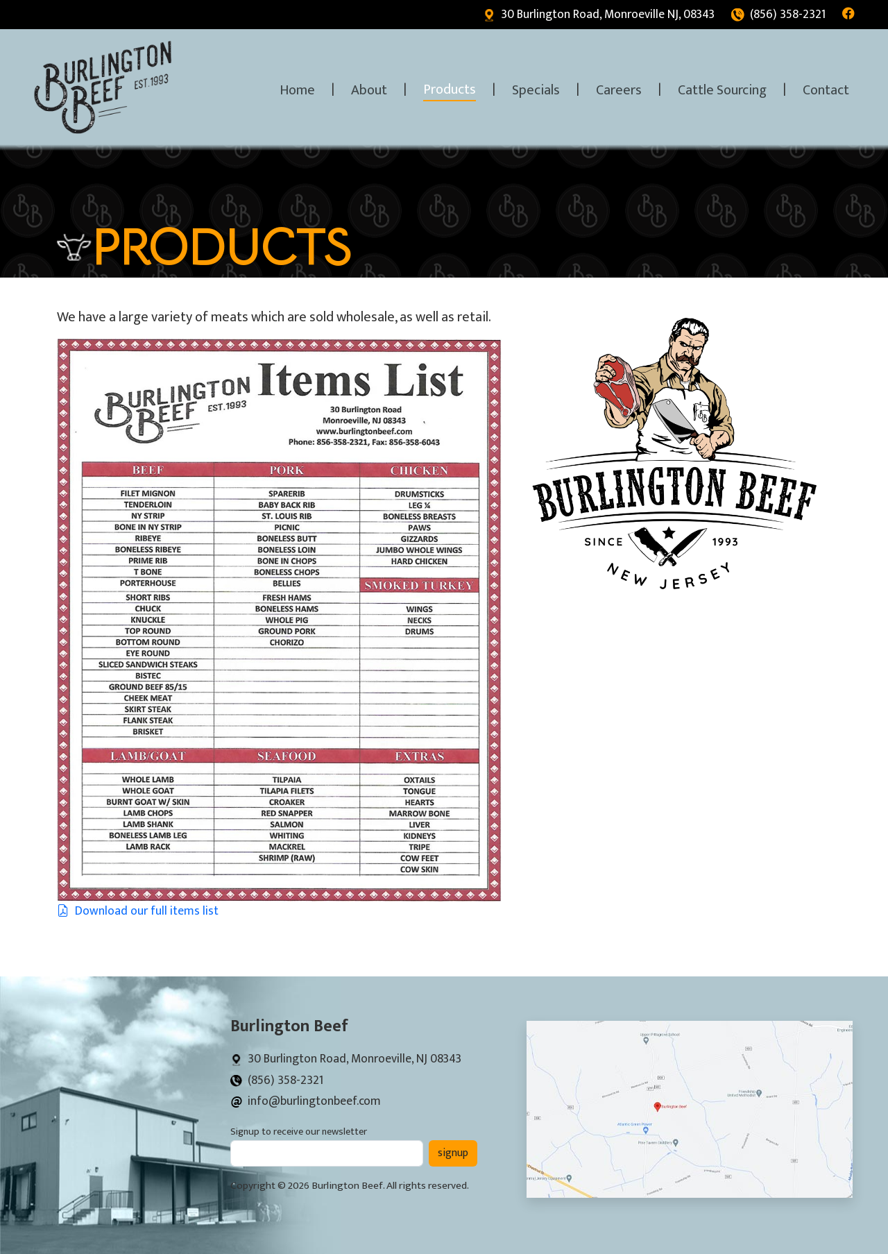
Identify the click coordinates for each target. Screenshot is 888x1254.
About (369, 90)
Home (297, 90)
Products (449, 89)
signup (453, 1153)
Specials (536, 90)
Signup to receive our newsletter (298, 1132)
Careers (619, 90)
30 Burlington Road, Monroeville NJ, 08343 (599, 14)
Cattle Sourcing (722, 90)
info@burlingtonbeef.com (305, 1101)
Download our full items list (138, 911)
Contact (826, 90)
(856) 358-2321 (778, 14)
